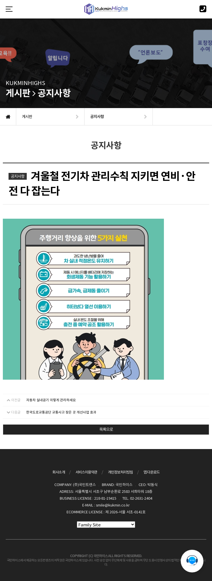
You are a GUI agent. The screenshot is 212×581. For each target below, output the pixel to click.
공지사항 (17, 176)
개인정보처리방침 (120, 472)
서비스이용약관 (86, 472)
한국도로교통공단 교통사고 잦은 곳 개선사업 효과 (61, 412)
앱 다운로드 (151, 472)
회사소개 (58, 472)
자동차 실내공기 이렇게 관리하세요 (51, 400)
